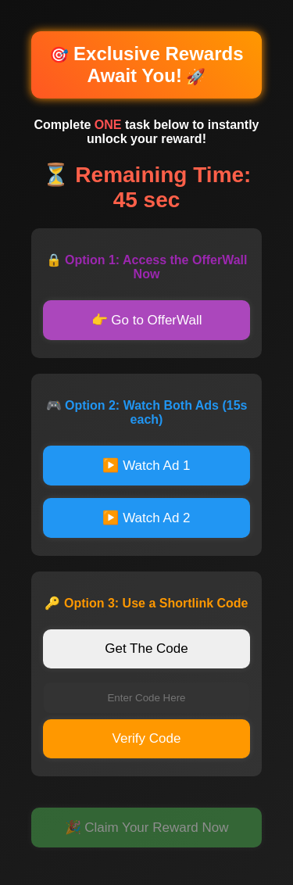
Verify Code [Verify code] (147, 738)
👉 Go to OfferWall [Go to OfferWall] (146, 320)
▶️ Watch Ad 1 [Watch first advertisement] (146, 465)
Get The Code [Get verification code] (146, 648)
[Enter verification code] (146, 698)
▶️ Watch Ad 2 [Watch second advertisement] (146, 518)
